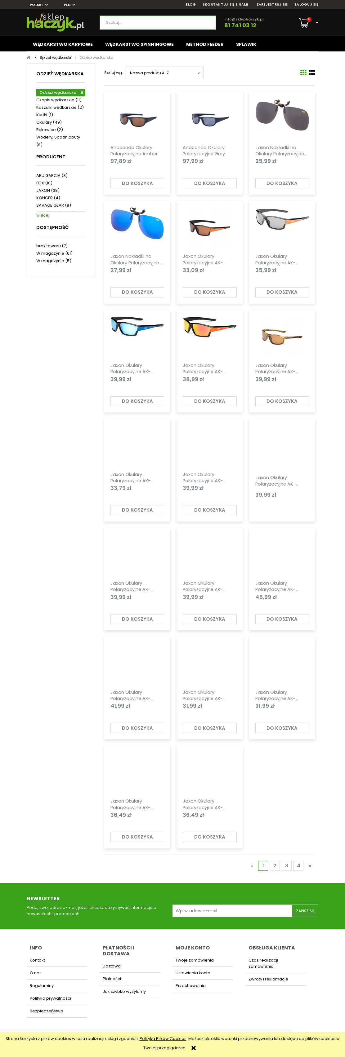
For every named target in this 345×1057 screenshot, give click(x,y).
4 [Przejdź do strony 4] (298, 865)
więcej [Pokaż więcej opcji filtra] (42, 215)
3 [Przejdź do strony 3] (286, 865)
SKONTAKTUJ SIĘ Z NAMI (225, 4)
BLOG (191, 4)
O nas (36, 973)
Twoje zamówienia (195, 960)
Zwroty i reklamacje (268, 979)
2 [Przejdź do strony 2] (274, 865)
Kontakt (37, 960)
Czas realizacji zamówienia (263, 963)
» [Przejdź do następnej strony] (310, 865)
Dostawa (112, 966)
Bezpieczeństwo (46, 1011)
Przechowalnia (191, 986)
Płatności (112, 979)
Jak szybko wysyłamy (124, 991)
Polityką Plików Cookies (163, 1039)
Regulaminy (42, 986)
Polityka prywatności (50, 998)
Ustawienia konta (193, 973)
